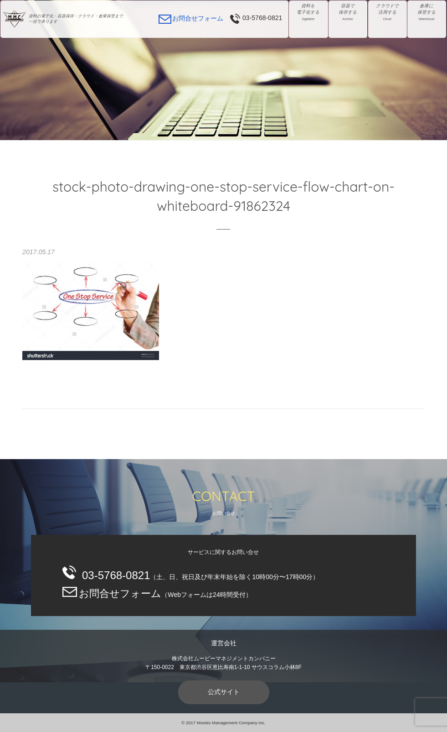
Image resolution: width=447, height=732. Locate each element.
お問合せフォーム (197, 18)
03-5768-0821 (262, 17)
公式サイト (224, 691)
